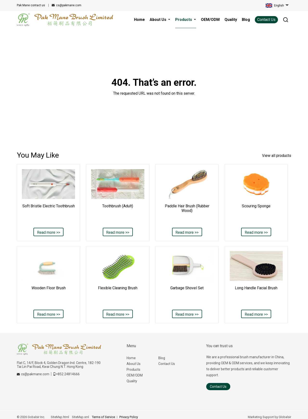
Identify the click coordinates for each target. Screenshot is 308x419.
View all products (276, 155)
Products (133, 369)
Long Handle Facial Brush (256, 288)
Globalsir (285, 417)
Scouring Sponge (256, 206)
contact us (31, 5)
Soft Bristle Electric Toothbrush (48, 206)
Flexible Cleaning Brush (117, 288)
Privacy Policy (128, 417)
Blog (161, 358)
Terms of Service (103, 417)
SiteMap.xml (80, 417)
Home (131, 358)
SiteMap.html (60, 417)
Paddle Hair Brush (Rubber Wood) (187, 208)
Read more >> (48, 232)
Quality (132, 381)
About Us (134, 364)
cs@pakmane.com (68, 5)
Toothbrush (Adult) (117, 206)
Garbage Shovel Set (187, 288)
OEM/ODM (135, 375)
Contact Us (266, 19)
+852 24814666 (68, 374)
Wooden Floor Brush (49, 288)
